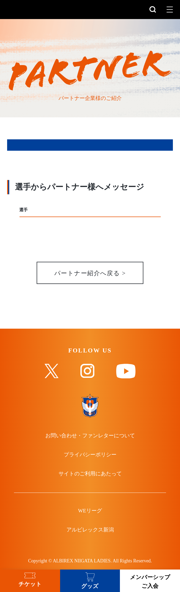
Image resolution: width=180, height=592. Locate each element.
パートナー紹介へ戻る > (90, 273)
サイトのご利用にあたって (90, 474)
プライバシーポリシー (90, 455)
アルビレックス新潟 (90, 530)
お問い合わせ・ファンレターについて (90, 436)
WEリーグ (90, 511)
